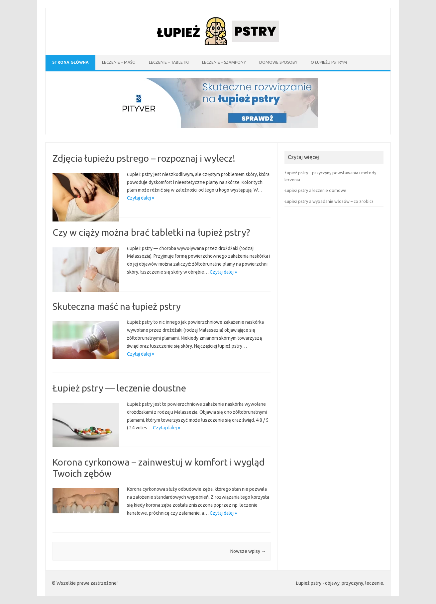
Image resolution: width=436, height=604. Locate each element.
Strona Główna (70, 62)
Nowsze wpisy (248, 551)
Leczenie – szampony (224, 62)
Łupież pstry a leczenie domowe (315, 190)
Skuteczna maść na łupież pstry (117, 306)
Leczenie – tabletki (169, 62)
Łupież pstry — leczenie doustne (119, 388)
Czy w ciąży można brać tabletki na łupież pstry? (151, 232)
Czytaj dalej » (140, 198)
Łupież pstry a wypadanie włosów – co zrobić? (329, 201)
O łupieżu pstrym (329, 62)
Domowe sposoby (278, 62)
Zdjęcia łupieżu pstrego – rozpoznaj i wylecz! (144, 158)
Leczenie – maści (119, 62)
